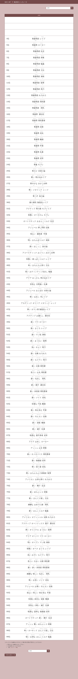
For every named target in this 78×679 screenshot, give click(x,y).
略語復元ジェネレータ (20, 2)
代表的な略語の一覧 (10, 655)
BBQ (17, 647)
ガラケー (13, 647)
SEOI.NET (8, 2)
